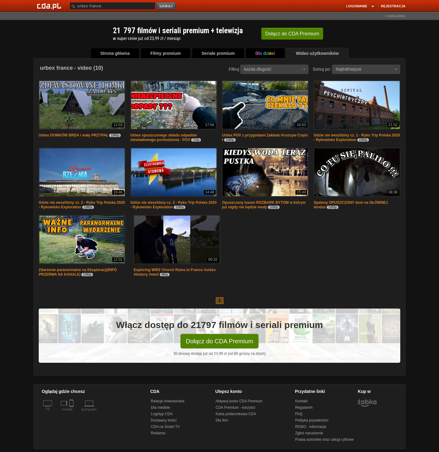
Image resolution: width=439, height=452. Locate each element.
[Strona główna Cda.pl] (50, 6)
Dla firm (222, 420)
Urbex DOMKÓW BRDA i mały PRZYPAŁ (73, 135)
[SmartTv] (72, 413)
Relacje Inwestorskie (167, 401)
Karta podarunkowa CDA (236, 414)
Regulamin (303, 407)
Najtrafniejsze (366, 69)
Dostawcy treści (164, 420)
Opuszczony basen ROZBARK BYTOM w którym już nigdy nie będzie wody (263, 204)
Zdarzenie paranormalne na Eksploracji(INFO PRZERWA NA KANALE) (78, 272)
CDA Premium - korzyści (235, 407)
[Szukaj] (112, 6)
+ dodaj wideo (395, 16)
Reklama (158, 433)
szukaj (166, 6)
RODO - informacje (310, 427)
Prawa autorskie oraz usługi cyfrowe (324, 439)
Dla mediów (160, 407)
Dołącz (292, 33)
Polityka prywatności (311, 420)
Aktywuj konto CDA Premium (239, 401)
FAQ (298, 414)
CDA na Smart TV (165, 427)
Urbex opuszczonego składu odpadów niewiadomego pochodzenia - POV (163, 137)
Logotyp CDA (162, 414)
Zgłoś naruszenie (309, 433)
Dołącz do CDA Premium (219, 341)
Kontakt (301, 401)
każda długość (274, 69)
